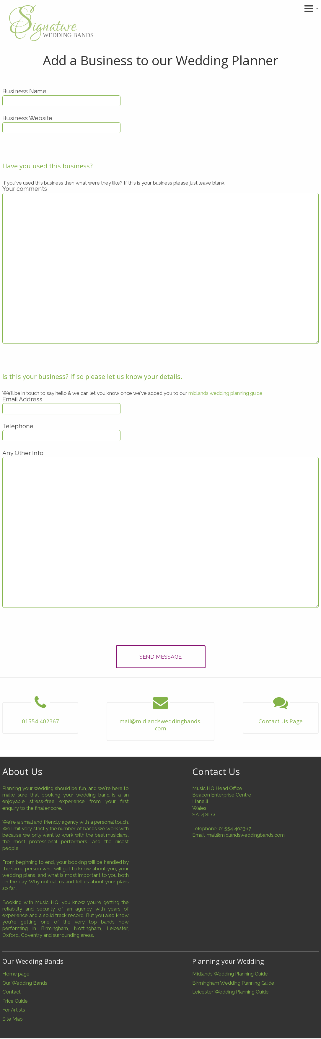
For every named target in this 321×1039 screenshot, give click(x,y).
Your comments (24, 189)
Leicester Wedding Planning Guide (230, 992)
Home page (16, 974)
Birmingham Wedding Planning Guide (233, 983)
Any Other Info (22, 453)
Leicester (117, 928)
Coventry (31, 935)
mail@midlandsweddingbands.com (246, 835)
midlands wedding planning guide (225, 393)
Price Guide (15, 1001)
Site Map (12, 1019)
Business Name (24, 91)
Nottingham (87, 928)
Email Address (22, 399)
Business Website (27, 118)
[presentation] (161, 628)
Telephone (17, 426)
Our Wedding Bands (24, 983)
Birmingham (54, 928)
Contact (11, 992)
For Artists (13, 1010)
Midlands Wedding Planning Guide (230, 974)
